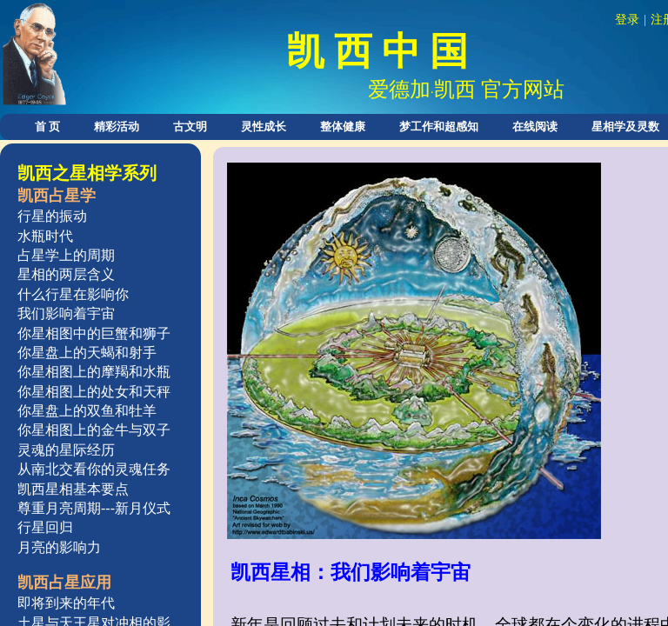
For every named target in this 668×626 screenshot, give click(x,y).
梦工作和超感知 (438, 126)
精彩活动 (116, 126)
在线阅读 (535, 126)
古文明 (190, 126)
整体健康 (342, 126)
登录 (627, 19)
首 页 (47, 126)
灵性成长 (263, 126)
